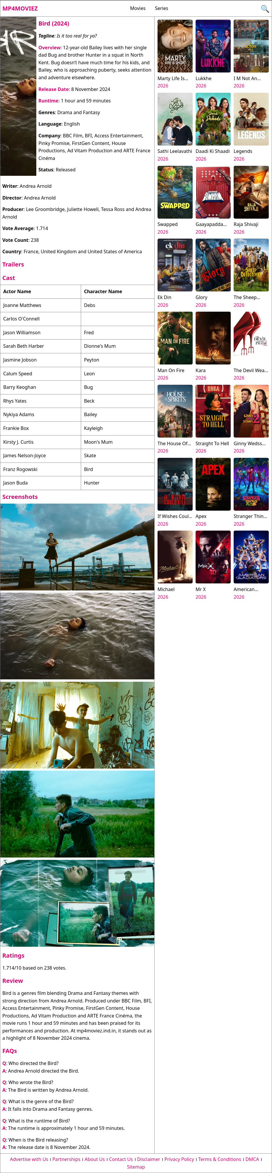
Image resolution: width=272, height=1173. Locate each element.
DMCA (252, 1159)
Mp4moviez (20, 8)
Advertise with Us (29, 1159)
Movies (138, 8)
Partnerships (66, 1159)
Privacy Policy (179, 1159)
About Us (95, 1159)
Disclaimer (148, 1159)
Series (161, 8)
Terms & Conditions (219, 1159)
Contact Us (121, 1159)
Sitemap (136, 1167)
